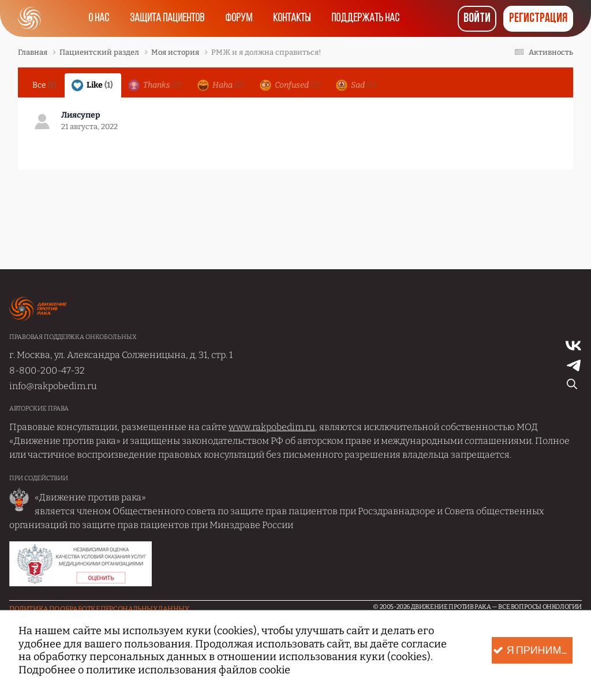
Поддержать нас (365, 18)
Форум (238, 18)
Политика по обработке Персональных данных (99, 609)
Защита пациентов (167, 18)
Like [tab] (92, 85)
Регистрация (538, 18)
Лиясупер (80, 115)
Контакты (292, 18)
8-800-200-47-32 (47, 370)
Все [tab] (44, 85)
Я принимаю (533, 651)
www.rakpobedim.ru (272, 426)
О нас (98, 18)
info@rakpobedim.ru (53, 385)
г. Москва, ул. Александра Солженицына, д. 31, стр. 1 (121, 354)
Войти (477, 18)
